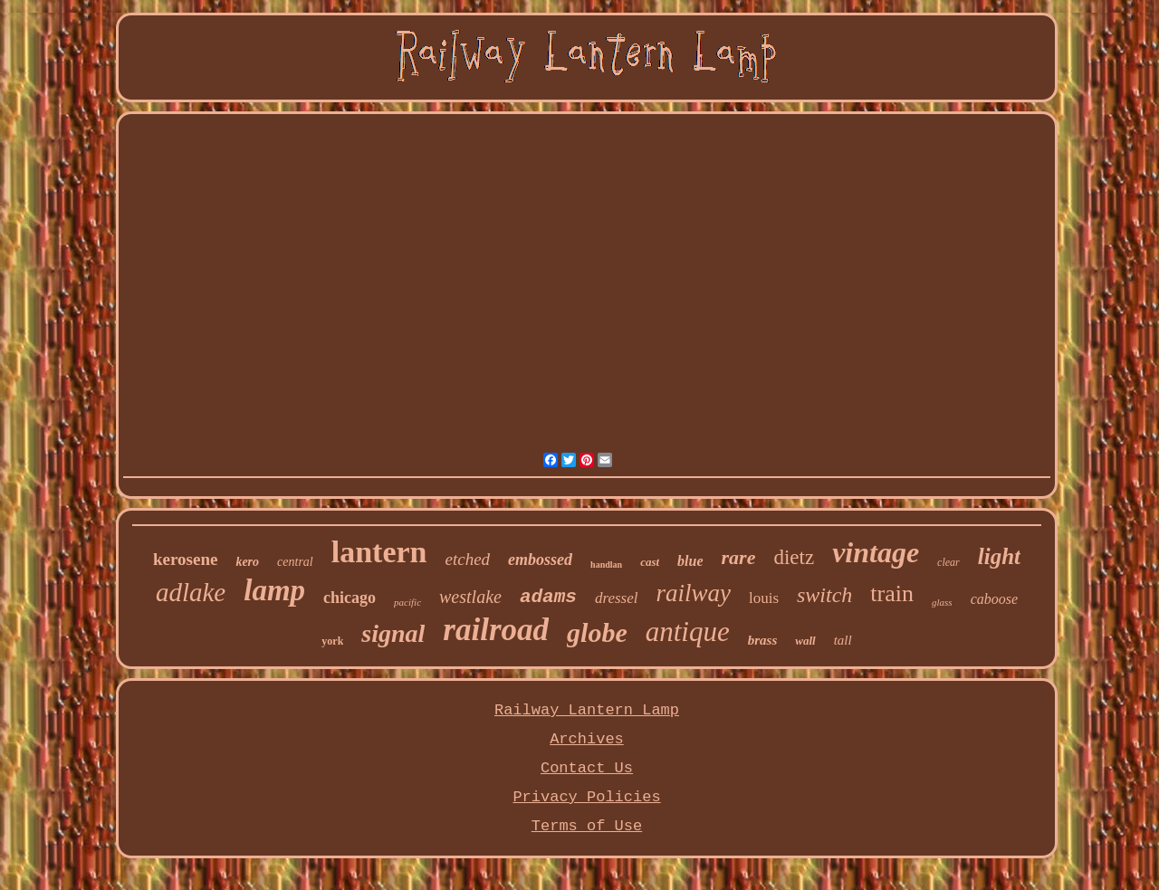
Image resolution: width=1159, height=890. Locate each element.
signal (393, 633)
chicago (349, 598)
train (892, 593)
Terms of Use (587, 826)
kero (247, 562)
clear (948, 562)
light (999, 556)
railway (693, 593)
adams (548, 597)
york (332, 641)
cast (649, 562)
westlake (470, 597)
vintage (875, 552)
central (295, 562)
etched (468, 559)
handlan (606, 564)
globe (597, 632)
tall (843, 640)
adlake (190, 592)
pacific (407, 602)
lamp (274, 590)
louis (764, 598)
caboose (994, 599)
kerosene (185, 559)
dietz (793, 557)
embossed (540, 559)
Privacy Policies (586, 797)
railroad (496, 629)
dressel (616, 598)
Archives (587, 739)
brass (763, 640)
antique (688, 631)
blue (690, 561)
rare (739, 557)
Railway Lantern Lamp (586, 710)
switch (824, 595)
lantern (379, 552)
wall (805, 640)
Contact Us (587, 768)
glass (942, 602)
